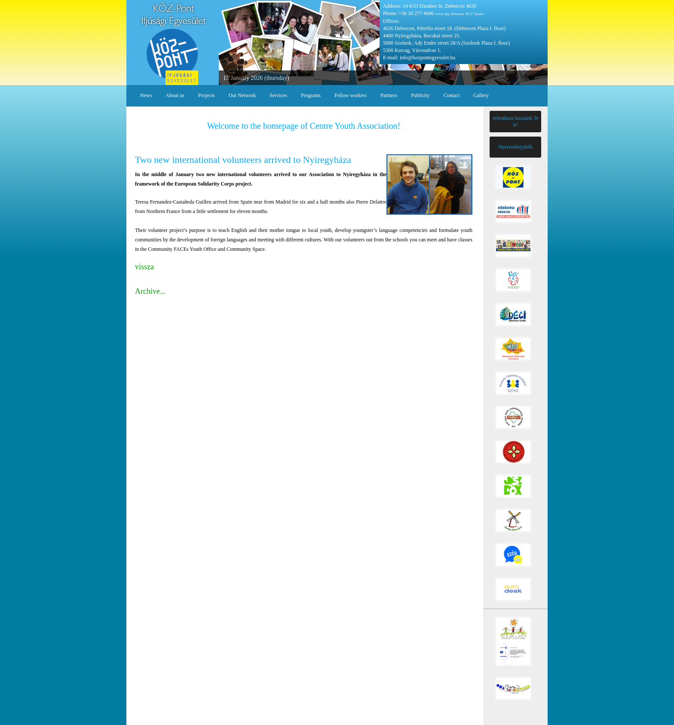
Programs (311, 95)
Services (278, 95)
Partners (388, 95)
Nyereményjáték (515, 147)
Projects (206, 95)
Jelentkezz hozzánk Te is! (515, 121)
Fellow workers (350, 95)
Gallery (481, 95)
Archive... (150, 291)
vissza (144, 266)
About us (174, 95)
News (146, 95)
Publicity (420, 95)
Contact (452, 95)
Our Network (242, 95)
